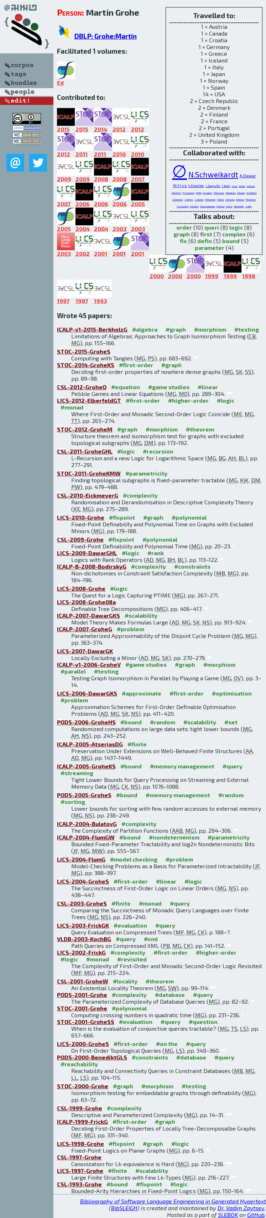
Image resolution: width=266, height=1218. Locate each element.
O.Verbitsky (251, 193)
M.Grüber (241, 193)
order (184, 227)
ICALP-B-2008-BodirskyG (91, 566)
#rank (155, 552)
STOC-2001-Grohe (82, 1008)
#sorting (73, 801)
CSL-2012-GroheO (81, 386)
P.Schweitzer (188, 193)
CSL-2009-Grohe (80, 539)
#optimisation (232, 693)
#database (170, 994)
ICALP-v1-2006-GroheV (89, 664)
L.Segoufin (212, 186)
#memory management (182, 766)
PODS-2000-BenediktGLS (92, 1057)
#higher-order (188, 400)
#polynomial (189, 517)
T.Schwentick (183, 206)
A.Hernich (251, 186)
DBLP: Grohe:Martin (105, 36)
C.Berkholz (176, 193)
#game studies (168, 386)
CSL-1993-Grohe (79, 1184)
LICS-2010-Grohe (80, 517)
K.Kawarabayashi (207, 206)
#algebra (144, 329)
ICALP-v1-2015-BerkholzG (92, 329)
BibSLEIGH (124, 1207)
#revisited (132, 959)
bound (231, 240)
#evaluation (130, 925)
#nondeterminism (174, 837)
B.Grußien (194, 206)
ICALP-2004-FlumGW (86, 837)
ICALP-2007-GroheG (84, 629)
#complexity (140, 495)
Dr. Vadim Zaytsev (241, 1207)
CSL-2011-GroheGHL (85, 451)
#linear (208, 386)
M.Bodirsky (231, 193)
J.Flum (234, 185)
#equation (125, 386)
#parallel (73, 671)
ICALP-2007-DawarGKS (88, 615)
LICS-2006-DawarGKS (87, 693)
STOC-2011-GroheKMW (89, 473)
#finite (137, 744)
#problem (130, 629)
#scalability (141, 615)
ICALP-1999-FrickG (82, 1121)
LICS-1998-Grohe (80, 1143)
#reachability (79, 1064)
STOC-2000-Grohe (82, 1086)
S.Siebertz (199, 199)
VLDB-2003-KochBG (84, 938)
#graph (176, 329)
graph (181, 234)
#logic (225, 400)
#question (203, 1021)
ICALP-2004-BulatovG (87, 823)
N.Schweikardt (213, 174)
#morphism (210, 329)
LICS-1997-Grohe (80, 1170)
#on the (167, 1043)
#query (232, 766)
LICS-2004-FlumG (81, 859)
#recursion (158, 451)
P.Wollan (221, 206)
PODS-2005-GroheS (84, 795)
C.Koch (226, 186)
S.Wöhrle (188, 199)
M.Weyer (240, 199)
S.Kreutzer (196, 186)
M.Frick (180, 185)
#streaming (77, 772)
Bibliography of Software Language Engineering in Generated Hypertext (173, 1201)
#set (231, 722)
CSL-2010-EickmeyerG (87, 495)
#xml (151, 938)
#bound (131, 722)
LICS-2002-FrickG (81, 952)
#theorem (200, 429)
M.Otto (199, 193)
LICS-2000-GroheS (83, 1043)
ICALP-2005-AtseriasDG (90, 744)
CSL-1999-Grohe (79, 1108)
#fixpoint (122, 517)
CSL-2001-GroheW (82, 981)
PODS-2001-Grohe (82, 994)
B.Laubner (207, 193)
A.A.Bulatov (177, 199)
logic (236, 227)
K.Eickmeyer (219, 193)
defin (204, 240)
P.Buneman (251, 199)
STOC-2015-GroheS (83, 351)
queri (211, 227)
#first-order (136, 364)
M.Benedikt (239, 206)
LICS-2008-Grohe (81, 588)
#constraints (192, 566)
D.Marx (242, 186)
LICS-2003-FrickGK (83, 925)
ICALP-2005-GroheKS (86, 766)
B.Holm (229, 206)
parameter (209, 247)
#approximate (141, 693)
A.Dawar (248, 175)
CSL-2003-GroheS (82, 903)
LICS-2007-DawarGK (85, 651)
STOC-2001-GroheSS (85, 1021)
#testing (246, 329)
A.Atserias (230, 199)
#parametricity (146, 473)
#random (162, 722)
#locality (125, 981)
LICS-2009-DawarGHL (87, 552)
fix (183, 240)
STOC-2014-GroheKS (85, 364)
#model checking (133, 859)
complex (234, 234)
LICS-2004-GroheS (83, 881)
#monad (72, 407)
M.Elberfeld (210, 199)
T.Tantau (220, 199)
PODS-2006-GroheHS (86, 722)
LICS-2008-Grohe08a (86, 602)
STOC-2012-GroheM (85, 429)
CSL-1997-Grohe (79, 1157)
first (206, 234)
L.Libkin (248, 206)
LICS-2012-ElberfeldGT (89, 400)
